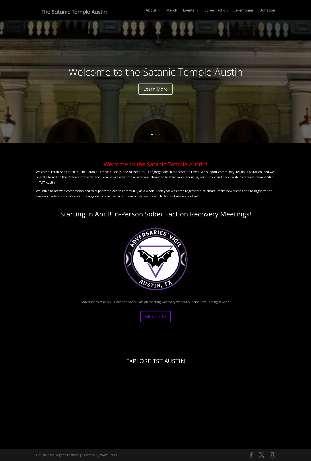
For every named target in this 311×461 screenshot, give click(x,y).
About (151, 11)
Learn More (155, 89)
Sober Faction (216, 11)
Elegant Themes (66, 455)
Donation (267, 11)
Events (188, 11)
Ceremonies (243, 11)
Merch (171, 11)
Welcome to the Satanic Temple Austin (155, 72)
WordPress (108, 455)
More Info (155, 316)
